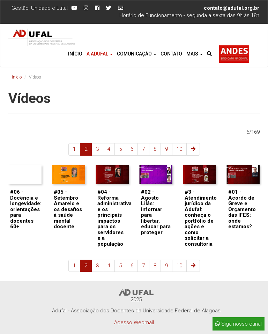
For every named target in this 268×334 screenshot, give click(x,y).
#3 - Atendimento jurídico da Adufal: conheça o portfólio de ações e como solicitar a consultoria (201, 218)
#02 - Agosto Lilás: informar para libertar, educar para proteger (156, 212)
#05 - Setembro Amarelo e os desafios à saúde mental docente (68, 209)
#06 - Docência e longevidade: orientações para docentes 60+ (26, 209)
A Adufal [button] (100, 54)
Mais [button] (194, 54)
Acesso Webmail (134, 322)
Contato (171, 54)
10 (179, 149)
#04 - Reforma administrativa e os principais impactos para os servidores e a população (114, 218)
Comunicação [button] (136, 54)
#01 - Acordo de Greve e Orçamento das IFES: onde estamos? (242, 209)
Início (75, 54)
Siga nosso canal (238, 324)
